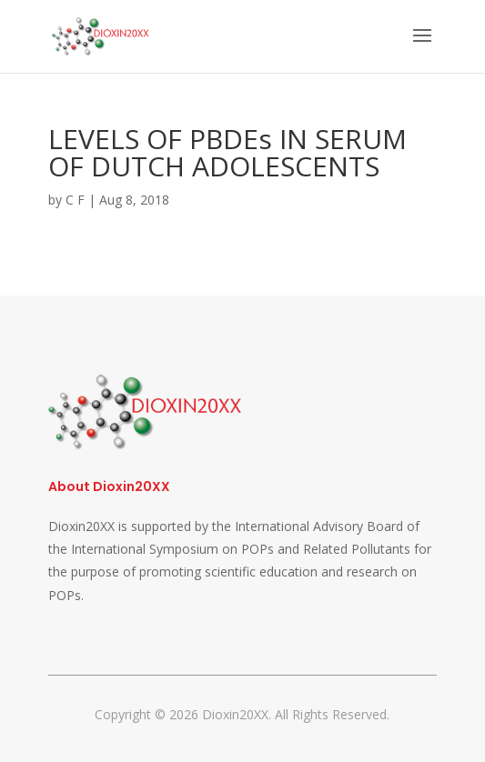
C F (75, 199)
